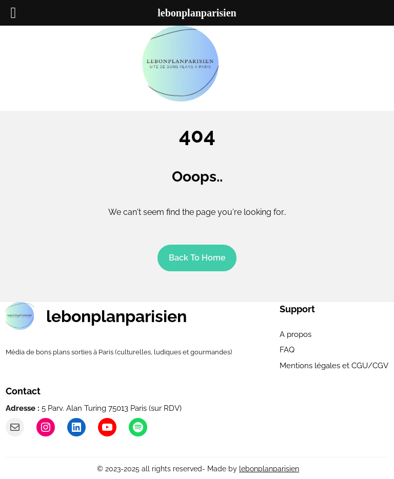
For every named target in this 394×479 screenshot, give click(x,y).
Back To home (197, 258)
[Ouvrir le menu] (241, 64)
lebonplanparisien (116, 316)
